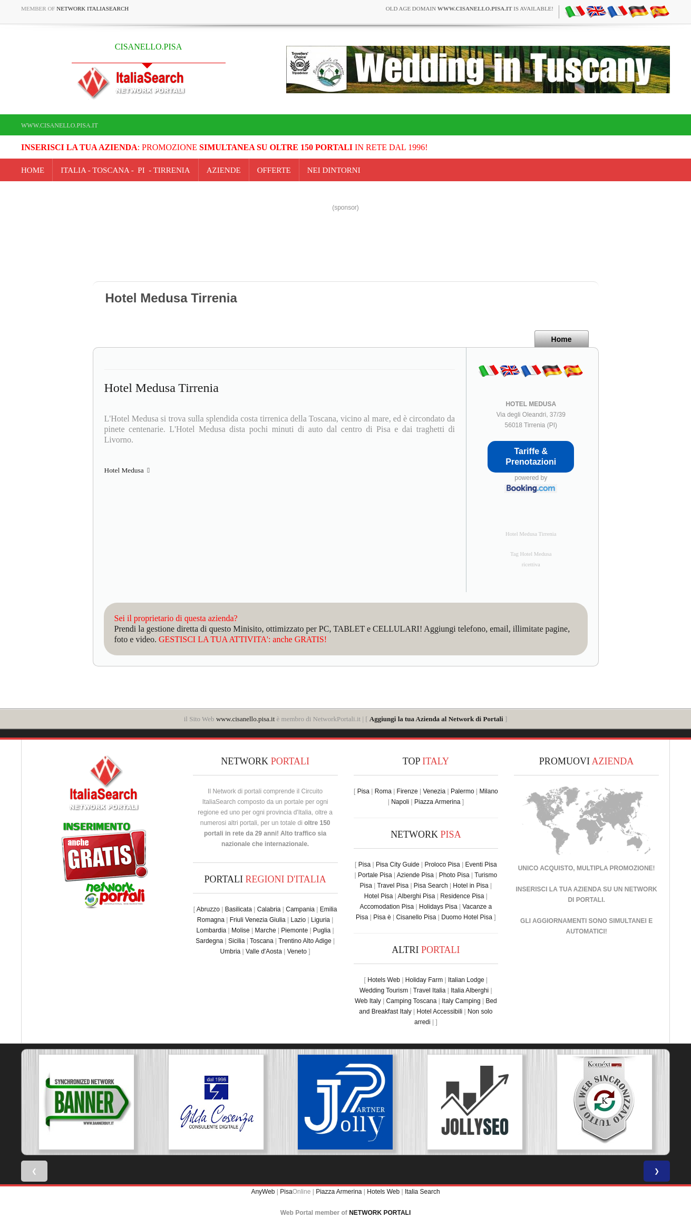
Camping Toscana (411, 1001)
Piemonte (294, 930)
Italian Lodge (466, 980)
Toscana (262, 941)
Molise (240, 930)
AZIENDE (224, 170)
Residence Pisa (462, 896)
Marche (265, 930)
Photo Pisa (454, 875)
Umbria (230, 951)
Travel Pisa (392, 885)
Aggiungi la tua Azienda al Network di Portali (436, 719)
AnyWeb (263, 1191)
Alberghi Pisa (416, 896)
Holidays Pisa (438, 906)
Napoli (400, 802)
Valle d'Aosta (264, 951)
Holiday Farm (424, 980)
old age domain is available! (469, 8)
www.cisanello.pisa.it (59, 125)
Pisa (363, 791)
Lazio (298, 920)
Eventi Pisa (481, 864)
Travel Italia (429, 990)
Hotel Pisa (378, 896)
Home (32, 170)
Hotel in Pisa (470, 885)
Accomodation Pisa (386, 906)
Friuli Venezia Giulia (258, 920)
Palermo (462, 791)
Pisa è (382, 917)
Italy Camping (461, 1001)
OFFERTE (274, 170)
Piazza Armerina (437, 802)
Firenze (407, 791)
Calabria (269, 909)
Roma (383, 791)
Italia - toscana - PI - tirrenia (125, 170)
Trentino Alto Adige (304, 941)
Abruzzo (208, 909)
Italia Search (422, 1191)
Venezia (434, 791)
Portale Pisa (375, 875)
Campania (300, 909)
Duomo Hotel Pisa (466, 917)
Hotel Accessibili (440, 1011)
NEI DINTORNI (334, 170)
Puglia (321, 930)
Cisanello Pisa (416, 917)
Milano (488, 791)
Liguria (320, 920)
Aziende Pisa (415, 875)
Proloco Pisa (442, 864)
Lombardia (212, 930)
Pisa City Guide (398, 864)
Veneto (297, 951)
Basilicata (238, 909)
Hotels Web (383, 980)
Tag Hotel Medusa (531, 554)
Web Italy (368, 1001)
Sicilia (236, 941)
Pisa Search (431, 885)
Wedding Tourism (383, 990)
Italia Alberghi (470, 990)
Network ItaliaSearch (92, 8)
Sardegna (209, 941)
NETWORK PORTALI (380, 1212)
